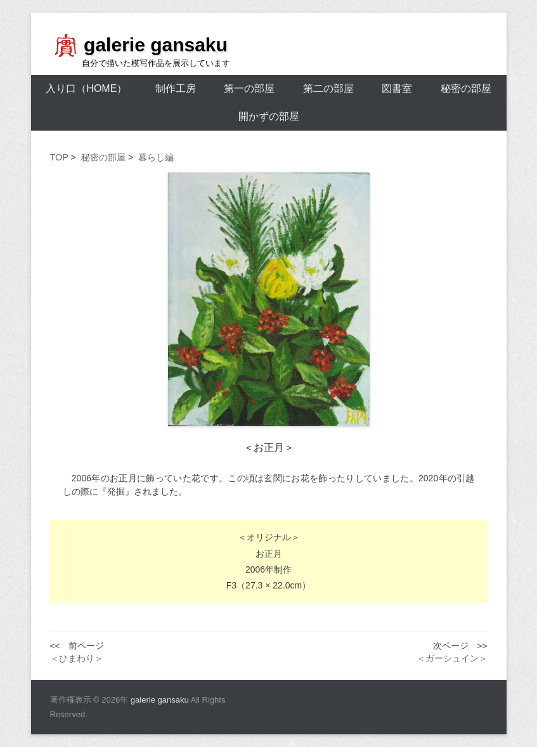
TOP (59, 157)
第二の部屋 (328, 88)
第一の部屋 (249, 88)
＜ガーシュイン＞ (452, 658)
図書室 (397, 88)
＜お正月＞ (268, 447)
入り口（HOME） (86, 88)
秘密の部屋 (466, 88)
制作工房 (175, 88)
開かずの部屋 (268, 116)
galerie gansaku (156, 44)
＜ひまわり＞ (76, 658)
